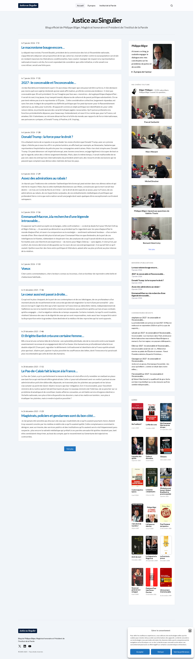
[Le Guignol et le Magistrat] (151, 545)
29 (39, 174)
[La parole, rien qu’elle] (137, 446)
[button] (190, 630)
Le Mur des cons (151, 425)
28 (39, 132)
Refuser (161, 652)
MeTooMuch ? (137, 424)
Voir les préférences (181, 652)
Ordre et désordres (149, 457)
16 (39, 212)
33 (39, 264)
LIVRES (134, 400)
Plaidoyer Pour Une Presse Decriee (151, 590)
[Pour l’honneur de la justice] (166, 513)
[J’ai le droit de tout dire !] (137, 513)
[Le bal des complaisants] (151, 477)
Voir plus (69, 449)
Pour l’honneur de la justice (165, 525)
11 (42, 366)
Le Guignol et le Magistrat (151, 557)
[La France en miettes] (151, 513)
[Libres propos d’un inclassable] (166, 577)
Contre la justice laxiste (137, 491)
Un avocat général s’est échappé (136, 590)
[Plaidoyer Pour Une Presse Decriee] (151, 577)
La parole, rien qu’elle (136, 457)
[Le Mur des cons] (151, 412)
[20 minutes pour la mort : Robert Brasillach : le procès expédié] (166, 477)
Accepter (139, 652)
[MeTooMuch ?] (137, 412)
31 (39, 78)
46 (42, 331)
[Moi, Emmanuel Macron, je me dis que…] (166, 412)
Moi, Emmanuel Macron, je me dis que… (165, 425)
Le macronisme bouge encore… (145, 267)
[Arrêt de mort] (137, 545)
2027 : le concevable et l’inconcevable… (148, 274)
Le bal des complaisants (150, 491)
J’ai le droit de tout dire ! (136, 525)
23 (42, 411)
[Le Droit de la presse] (166, 545)
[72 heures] (166, 445)
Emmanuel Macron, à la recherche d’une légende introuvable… (148, 294)
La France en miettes (150, 525)
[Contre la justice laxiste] (137, 477)
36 (42, 290)
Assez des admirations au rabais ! (146, 286)
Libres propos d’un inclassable (165, 591)
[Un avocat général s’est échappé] (137, 577)
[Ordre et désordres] (151, 446)
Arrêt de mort (136, 557)
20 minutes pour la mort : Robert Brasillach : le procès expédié (165, 491)
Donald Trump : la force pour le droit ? (148, 280)
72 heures (163, 457)
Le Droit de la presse (164, 557)
